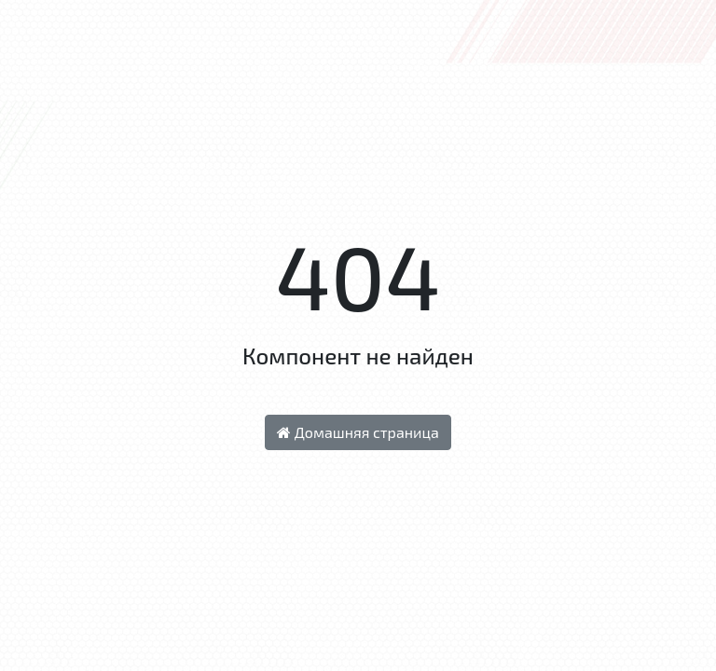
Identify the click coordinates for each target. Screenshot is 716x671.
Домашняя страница (358, 432)
